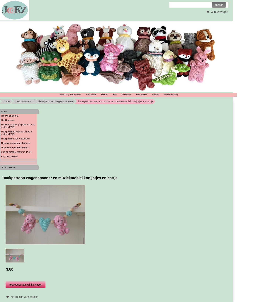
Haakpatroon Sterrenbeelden (15, 138)
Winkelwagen (216, 11)
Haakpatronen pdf (25, 101)
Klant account (141, 95)
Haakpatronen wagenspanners (55, 101)
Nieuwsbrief (126, 95)
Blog (114, 95)
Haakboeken (7, 120)
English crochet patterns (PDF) (16, 152)
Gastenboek (91, 95)
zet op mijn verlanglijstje (22, 297)
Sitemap (104, 95)
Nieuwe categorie (9, 116)
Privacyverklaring (171, 95)
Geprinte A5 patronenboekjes (15, 143)
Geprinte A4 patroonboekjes (15, 147)
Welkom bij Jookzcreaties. (70, 95)
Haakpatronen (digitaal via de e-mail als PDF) (17, 133)
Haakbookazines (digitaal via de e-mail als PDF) (18, 126)
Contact (155, 95)
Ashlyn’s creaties (9, 156)
